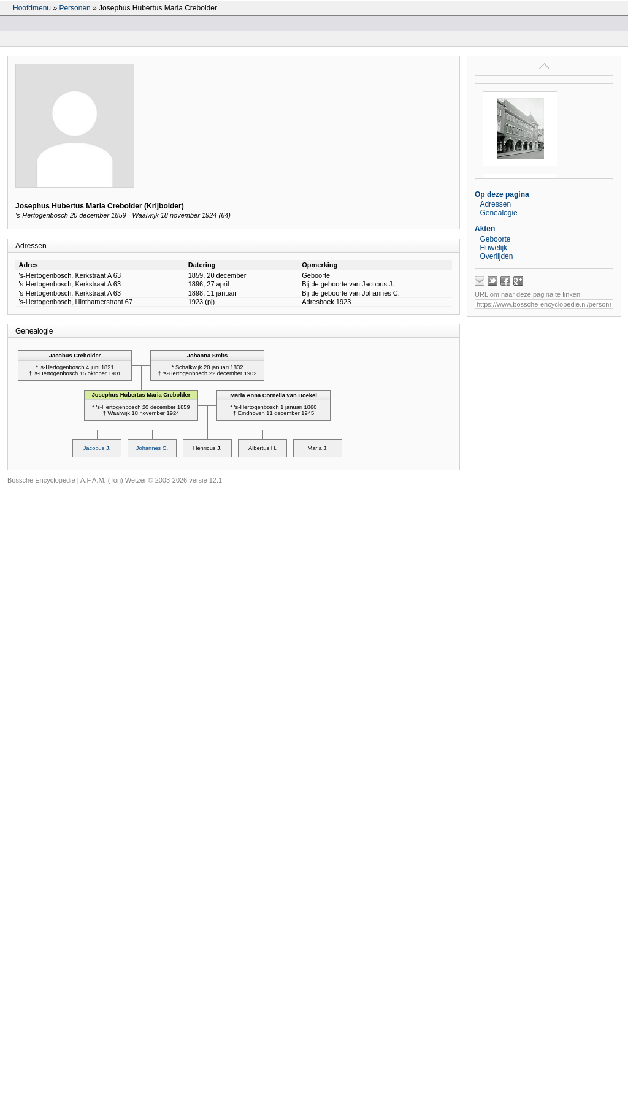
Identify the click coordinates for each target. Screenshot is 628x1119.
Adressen (495, 204)
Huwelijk (493, 247)
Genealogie (498, 212)
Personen (74, 8)
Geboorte (495, 239)
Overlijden (496, 256)
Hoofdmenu (32, 8)
